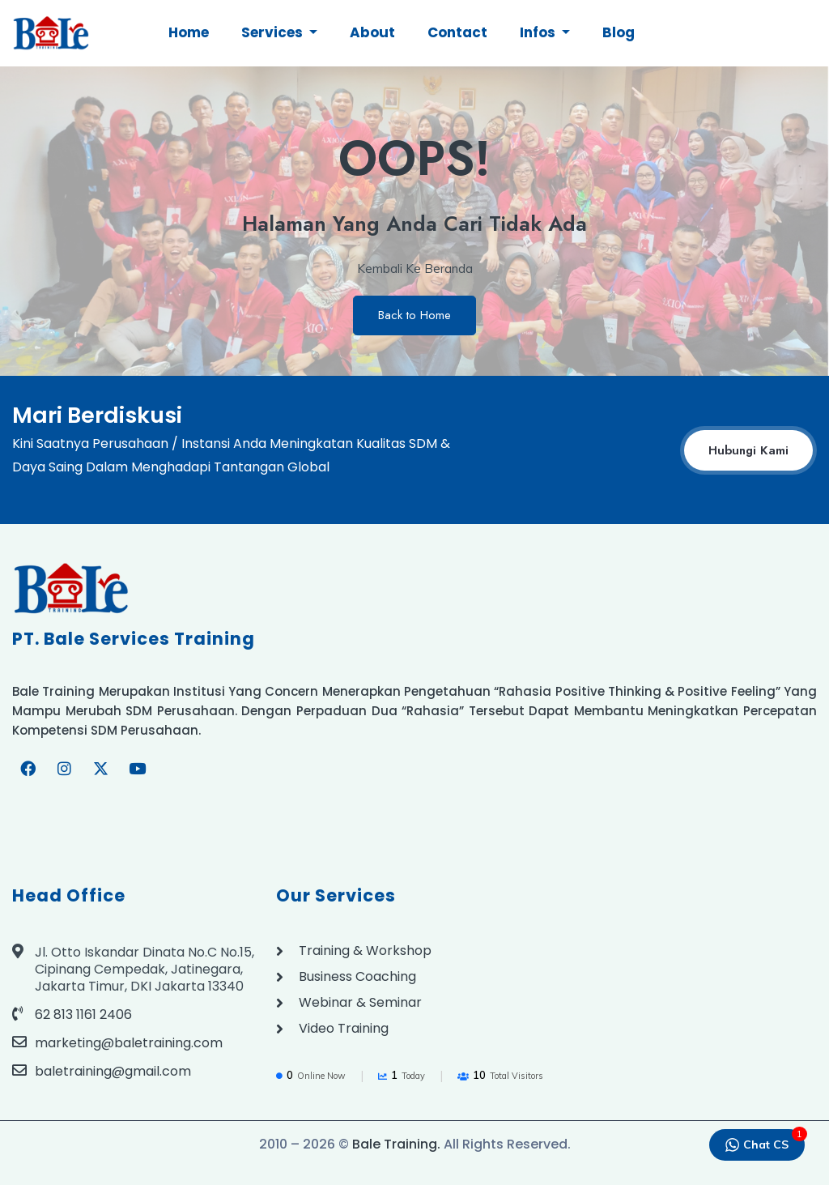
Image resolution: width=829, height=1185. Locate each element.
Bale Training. (396, 1144)
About (372, 32)
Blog (618, 32)
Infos (539, 32)
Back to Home (414, 315)
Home (188, 32)
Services (273, 32)
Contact (457, 32)
